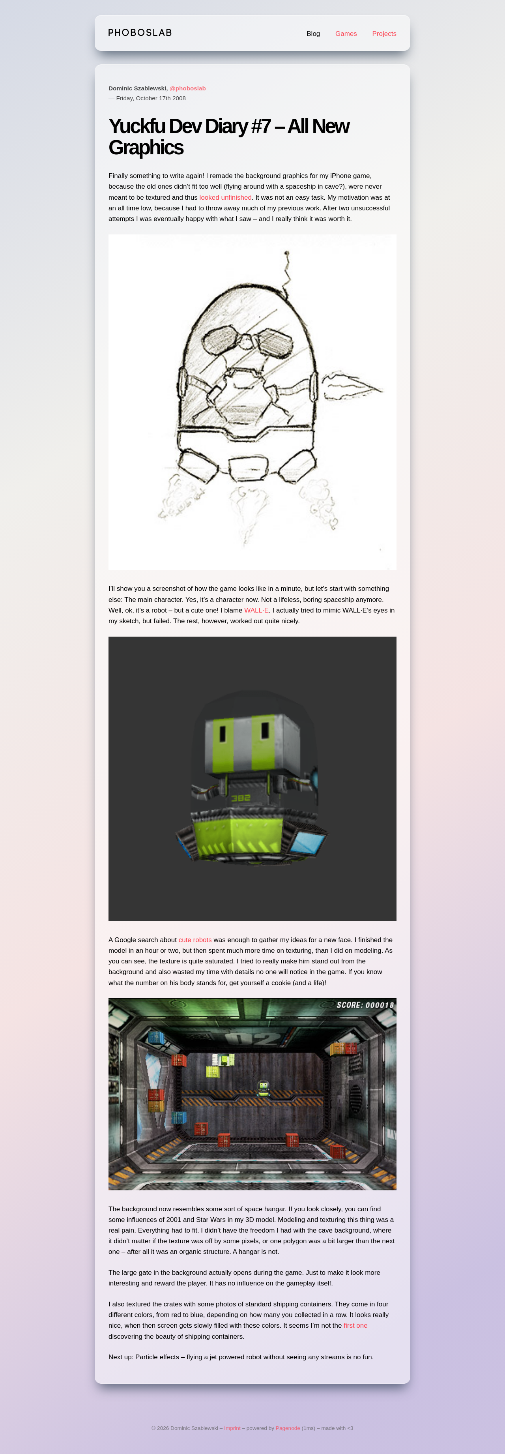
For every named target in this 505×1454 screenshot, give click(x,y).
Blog (313, 33)
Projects (384, 33)
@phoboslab (188, 88)
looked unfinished (226, 197)
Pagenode (288, 1428)
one (361, 1325)
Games (346, 33)
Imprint (232, 1428)
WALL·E (256, 610)
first (349, 1325)
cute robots (195, 940)
